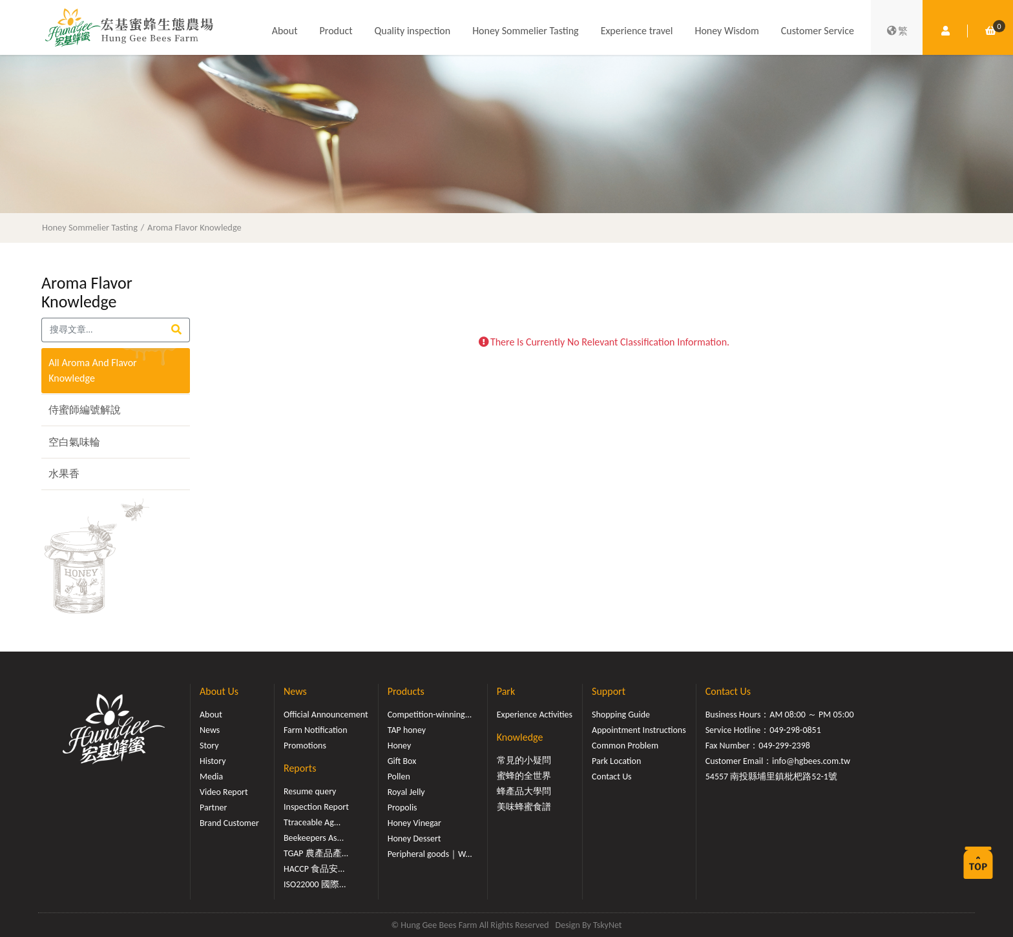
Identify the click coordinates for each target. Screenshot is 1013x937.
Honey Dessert (414, 838)
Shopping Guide (621, 714)
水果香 (63, 474)
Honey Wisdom (726, 31)
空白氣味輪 (74, 442)
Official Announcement (326, 714)
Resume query (310, 791)
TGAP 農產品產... (316, 853)
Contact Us (612, 776)
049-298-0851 (795, 730)
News (210, 730)
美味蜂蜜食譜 (524, 806)
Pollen (399, 776)
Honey (400, 745)
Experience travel (637, 31)
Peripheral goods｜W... (430, 854)
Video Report (224, 792)
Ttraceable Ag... (312, 822)
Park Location (616, 761)
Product (336, 31)
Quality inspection (413, 31)
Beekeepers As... (314, 837)
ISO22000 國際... (315, 884)
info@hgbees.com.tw (811, 761)
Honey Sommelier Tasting (525, 31)
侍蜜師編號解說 (84, 410)
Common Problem (625, 745)
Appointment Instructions (639, 730)
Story (209, 745)
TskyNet (607, 925)
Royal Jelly (406, 792)
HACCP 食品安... (314, 868)
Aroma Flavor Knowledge (194, 227)
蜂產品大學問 (524, 791)
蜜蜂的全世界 (524, 775)
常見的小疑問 (524, 760)
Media (211, 776)
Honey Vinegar (414, 823)
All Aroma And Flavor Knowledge (92, 370)
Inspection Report (316, 806)
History (212, 761)
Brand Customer (229, 823)
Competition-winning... (430, 714)
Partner (213, 807)
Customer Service (817, 31)
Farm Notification (316, 730)
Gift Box (402, 761)
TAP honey (407, 730)
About (285, 31)
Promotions (305, 745)
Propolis (402, 807)
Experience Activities (534, 714)
